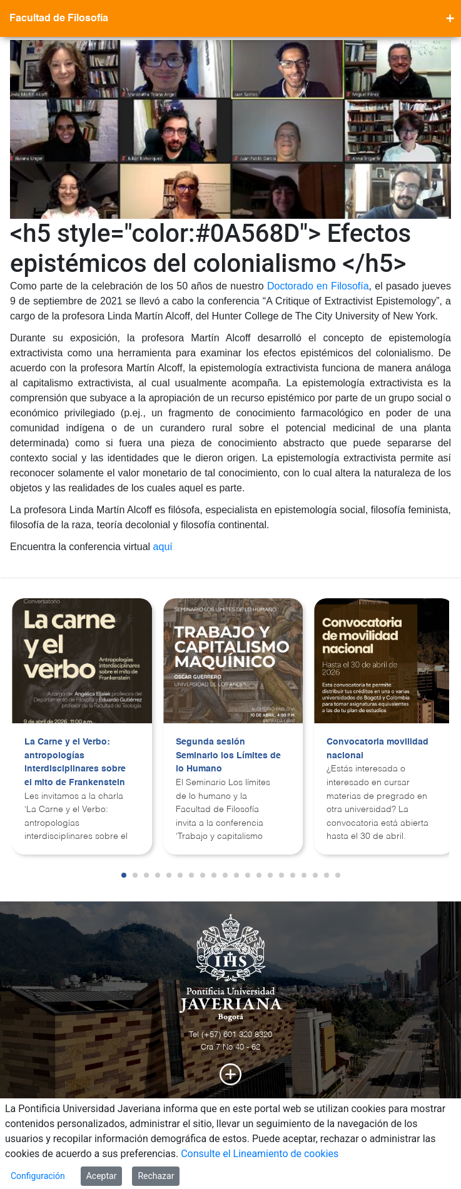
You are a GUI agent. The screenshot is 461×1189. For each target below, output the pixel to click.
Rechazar (156, 1176)
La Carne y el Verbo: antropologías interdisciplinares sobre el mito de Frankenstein (75, 762)
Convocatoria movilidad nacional (377, 749)
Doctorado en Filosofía (318, 286)
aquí (163, 546)
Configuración (38, 1176)
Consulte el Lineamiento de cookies (259, 1154)
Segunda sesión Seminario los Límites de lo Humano (228, 755)
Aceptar (101, 1176)
